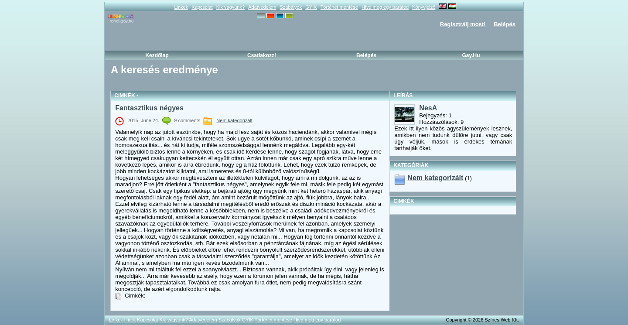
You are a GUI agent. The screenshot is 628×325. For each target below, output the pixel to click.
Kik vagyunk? (230, 7)
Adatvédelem (262, 7)
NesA (428, 108)
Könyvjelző (423, 7)
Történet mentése (339, 7)
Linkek (181, 7)
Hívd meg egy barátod (385, 7)
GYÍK (311, 7)
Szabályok (291, 7)
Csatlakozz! (261, 55)
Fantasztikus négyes (149, 108)
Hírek (130, 319)
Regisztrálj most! (463, 24)
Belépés (504, 24)
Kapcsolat (201, 7)
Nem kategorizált (234, 120)
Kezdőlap (156, 55)
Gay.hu (471, 55)
